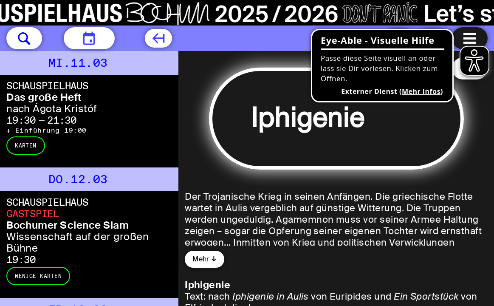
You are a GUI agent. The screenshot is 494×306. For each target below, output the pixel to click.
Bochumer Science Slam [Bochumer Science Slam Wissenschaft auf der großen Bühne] (67, 225)
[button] (24, 38)
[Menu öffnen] (470, 38)
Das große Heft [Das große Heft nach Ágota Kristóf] (44, 97)
